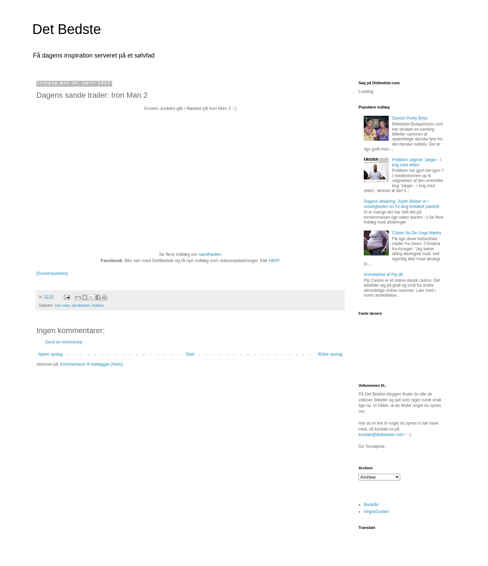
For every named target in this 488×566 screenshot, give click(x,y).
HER (273, 260)
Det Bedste (66, 29)
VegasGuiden (376, 511)
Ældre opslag (330, 354)
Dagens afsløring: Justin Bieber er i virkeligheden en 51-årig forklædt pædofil (401, 204)
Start (190, 354)
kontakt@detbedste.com (381, 434)
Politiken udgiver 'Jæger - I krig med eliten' (416, 162)
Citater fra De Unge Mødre (416, 232)
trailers (97, 305)
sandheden (210, 254)
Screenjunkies (52, 273)
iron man (62, 305)
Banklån (371, 504)
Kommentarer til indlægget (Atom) (91, 364)
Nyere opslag (50, 354)
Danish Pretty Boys (410, 118)
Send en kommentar (64, 342)
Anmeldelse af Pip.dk (383, 274)
